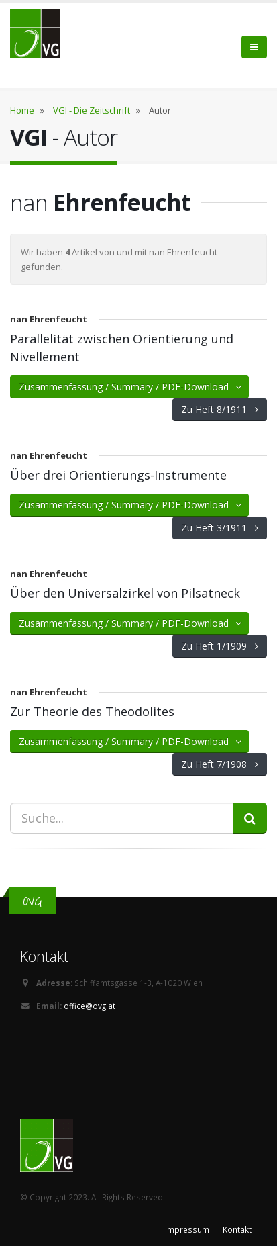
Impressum (187, 1229)
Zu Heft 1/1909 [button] (219, 645)
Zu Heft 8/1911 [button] (219, 409)
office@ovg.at (89, 1005)
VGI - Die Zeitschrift (91, 110)
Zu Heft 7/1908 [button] (219, 764)
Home (22, 110)
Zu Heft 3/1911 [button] (219, 527)
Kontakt (237, 1229)
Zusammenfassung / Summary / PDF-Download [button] (131, 386)
